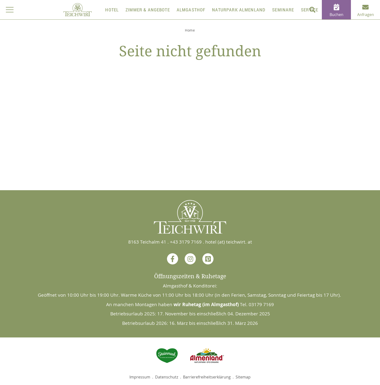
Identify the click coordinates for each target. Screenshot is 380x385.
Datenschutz (166, 377)
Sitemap (243, 377)
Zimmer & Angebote (148, 10)
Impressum (139, 377)
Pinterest (208, 258)
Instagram (190, 258)
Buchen (336, 14)
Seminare (283, 10)
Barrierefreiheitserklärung (207, 377)
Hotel (112, 10)
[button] (312, 9)
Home (190, 30)
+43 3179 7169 (186, 242)
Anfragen (365, 14)
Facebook (172, 258)
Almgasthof (191, 10)
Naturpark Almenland (238, 10)
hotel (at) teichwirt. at (228, 242)
